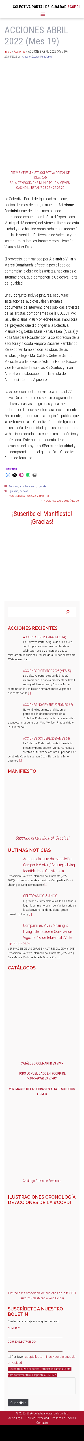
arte (22, 486)
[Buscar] (67, 612)
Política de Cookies (64, 1418)
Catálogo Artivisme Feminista (42, 1181)
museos (24, 491)
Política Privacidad (37, 1418)
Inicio (7, 51)
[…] (29, 659)
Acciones (19, 51)
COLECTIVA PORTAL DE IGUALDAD (40, 6)
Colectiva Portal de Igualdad (50, 1413)
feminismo (31, 486)
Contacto (42, 1422)
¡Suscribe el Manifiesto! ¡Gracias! (42, 517)
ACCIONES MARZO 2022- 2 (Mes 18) (29, 495)
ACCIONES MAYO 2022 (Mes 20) (62, 500)
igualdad (42, 486)
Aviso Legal (15, 1418)
